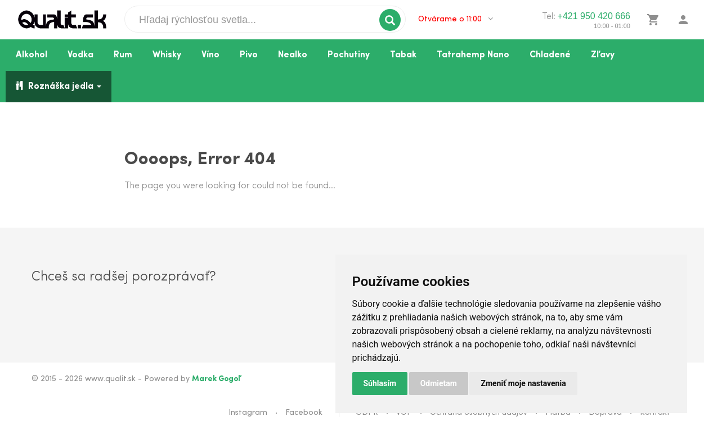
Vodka (80, 55)
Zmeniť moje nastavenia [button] (523, 383)
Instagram (247, 413)
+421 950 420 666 (594, 16)
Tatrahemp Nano (473, 55)
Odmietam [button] (438, 383)
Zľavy (603, 55)
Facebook (303, 413)
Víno (210, 55)
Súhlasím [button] (380, 383)
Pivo (249, 55)
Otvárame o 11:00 (455, 19)
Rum (123, 55)
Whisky (167, 55)
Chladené (550, 55)
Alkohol (31, 55)
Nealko (292, 55)
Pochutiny (349, 55)
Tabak (403, 55)
